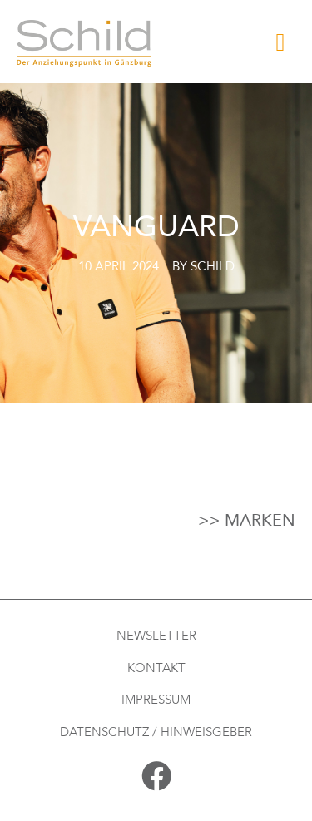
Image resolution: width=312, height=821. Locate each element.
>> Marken (246, 520)
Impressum (156, 699)
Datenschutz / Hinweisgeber (156, 732)
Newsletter (156, 635)
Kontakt (156, 668)
